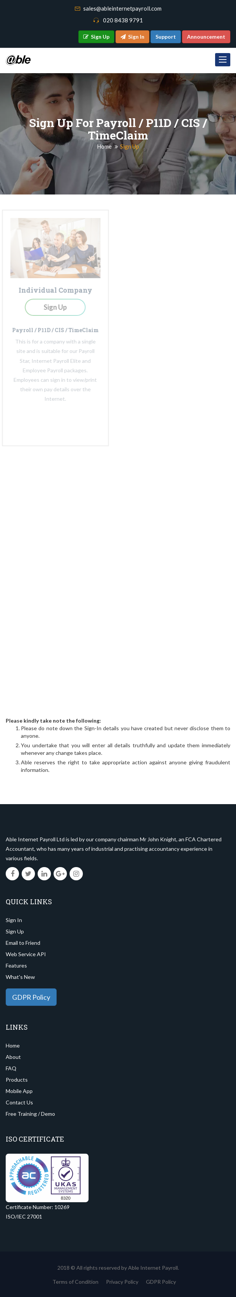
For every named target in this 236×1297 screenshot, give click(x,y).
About (13, 1057)
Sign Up (15, 931)
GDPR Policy (31, 997)
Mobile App (19, 1091)
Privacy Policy (122, 1281)
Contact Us (19, 1102)
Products (17, 1079)
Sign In (14, 920)
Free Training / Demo (30, 1113)
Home (104, 146)
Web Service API (26, 954)
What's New (20, 977)
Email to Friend (23, 942)
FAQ (11, 1068)
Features (16, 965)
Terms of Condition (75, 1281)
